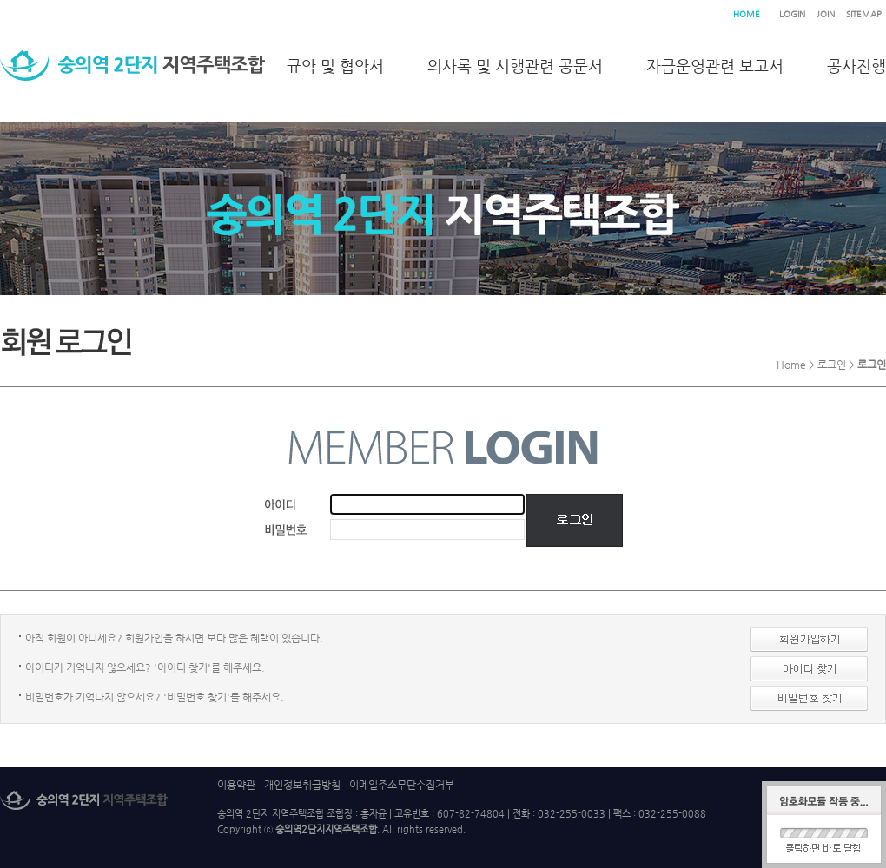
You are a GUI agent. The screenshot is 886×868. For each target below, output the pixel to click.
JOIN (826, 14)
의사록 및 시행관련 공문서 (515, 65)
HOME (746, 14)
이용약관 (236, 785)
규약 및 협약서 (335, 65)
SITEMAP (864, 14)
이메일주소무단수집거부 (401, 785)
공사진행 (856, 65)
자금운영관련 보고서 (715, 65)
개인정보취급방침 (302, 785)
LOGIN (792, 14)
